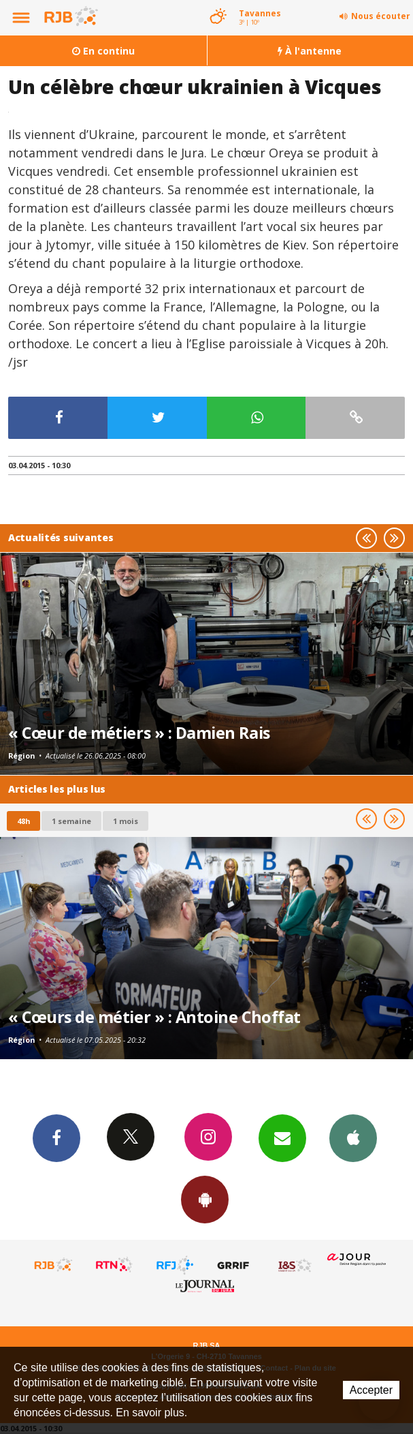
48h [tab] (23, 821)
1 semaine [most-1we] (71, 821)
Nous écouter (380, 16)
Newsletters (282, 1137)
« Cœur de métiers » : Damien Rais (139, 733)
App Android (205, 1199)
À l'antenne (310, 50)
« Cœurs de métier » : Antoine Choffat (154, 1017)
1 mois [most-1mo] (125, 821)
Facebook (56, 1137)
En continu (103, 50)
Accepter (371, 1390)
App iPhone (353, 1137)
